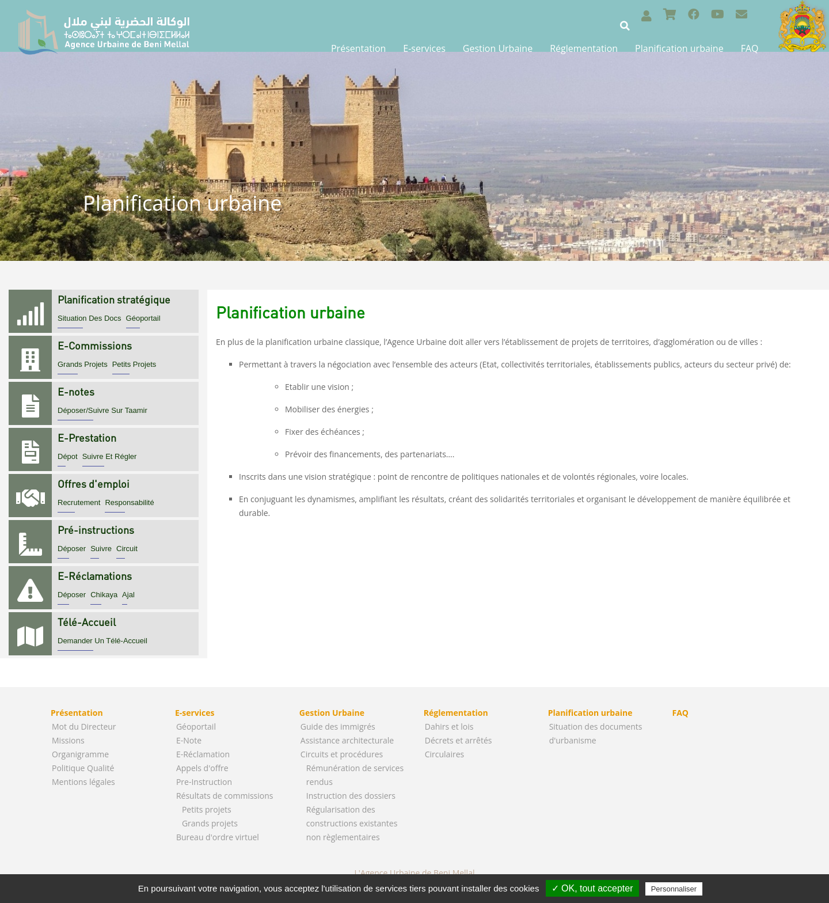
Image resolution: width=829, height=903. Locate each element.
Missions (68, 740)
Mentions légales (83, 781)
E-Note (188, 740)
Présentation (358, 48)
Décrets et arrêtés (458, 740)
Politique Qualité (83, 767)
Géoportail (196, 726)
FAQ (750, 48)
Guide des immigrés (338, 726)
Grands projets (210, 823)
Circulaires (444, 754)
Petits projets (206, 809)
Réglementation (584, 48)
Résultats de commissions (224, 795)
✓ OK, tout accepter (592, 888)
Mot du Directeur (84, 726)
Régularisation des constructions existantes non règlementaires (352, 823)
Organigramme (80, 754)
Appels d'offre (202, 767)
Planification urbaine (679, 48)
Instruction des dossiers (351, 795)
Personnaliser (674, 889)
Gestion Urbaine (498, 48)
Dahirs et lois (449, 726)
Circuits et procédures (342, 754)
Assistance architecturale (347, 740)
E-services (424, 48)
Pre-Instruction (204, 781)
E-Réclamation (203, 754)
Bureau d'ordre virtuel (217, 837)
